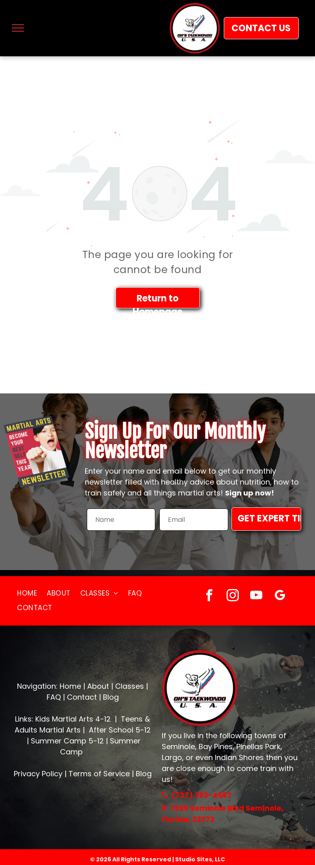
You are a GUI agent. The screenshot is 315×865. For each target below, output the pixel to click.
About (98, 686)
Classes (129, 686)
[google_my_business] (279, 596)
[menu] (17, 27)
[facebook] (209, 596)
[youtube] (256, 596)
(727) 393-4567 (201, 795)
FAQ (54, 697)
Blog (111, 697)
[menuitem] (27, 593)
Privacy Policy (38, 774)
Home (70, 686)
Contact (82, 697)
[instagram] (232, 596)
